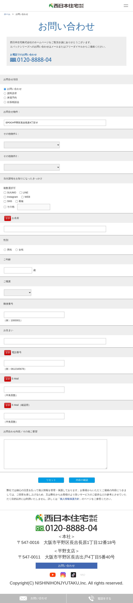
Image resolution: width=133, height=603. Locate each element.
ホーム (7, 14)
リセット (51, 485)
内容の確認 (82, 485)
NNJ (82, 580)
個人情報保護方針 (69, 504)
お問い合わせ (66, 570)
